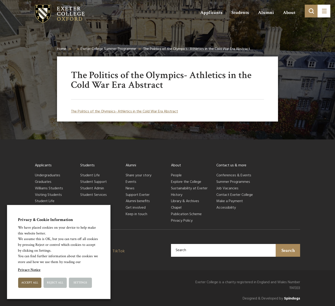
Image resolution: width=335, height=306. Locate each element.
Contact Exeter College (234, 195)
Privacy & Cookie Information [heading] (45, 219)
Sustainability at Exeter (189, 188)
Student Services (93, 195)
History (176, 195)
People (176, 175)
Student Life (44, 201)
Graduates (43, 182)
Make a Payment (229, 201)
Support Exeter (138, 195)
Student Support (93, 182)
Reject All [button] (55, 283)
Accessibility (226, 208)
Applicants (211, 13)
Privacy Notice (29, 269)
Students (240, 13)
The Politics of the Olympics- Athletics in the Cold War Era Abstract (124, 112)
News (130, 188)
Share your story (138, 175)
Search (288, 250)
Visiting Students (48, 195)
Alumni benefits (138, 201)
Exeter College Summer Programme (108, 49)
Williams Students (49, 188)
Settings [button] (80, 283)
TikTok (118, 251)
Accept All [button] (29, 283)
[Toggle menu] (324, 11)
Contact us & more (231, 165)
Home (61, 49)
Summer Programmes (233, 182)
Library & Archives (185, 201)
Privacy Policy (182, 221)
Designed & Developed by (271, 298)
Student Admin (92, 188)
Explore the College (186, 182)
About (289, 13)
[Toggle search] (311, 11)
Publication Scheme (186, 214)
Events (131, 182)
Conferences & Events (233, 175)
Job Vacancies (227, 188)
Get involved (136, 208)
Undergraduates (47, 175)
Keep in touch (136, 214)
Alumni (266, 13)
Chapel (176, 208)
